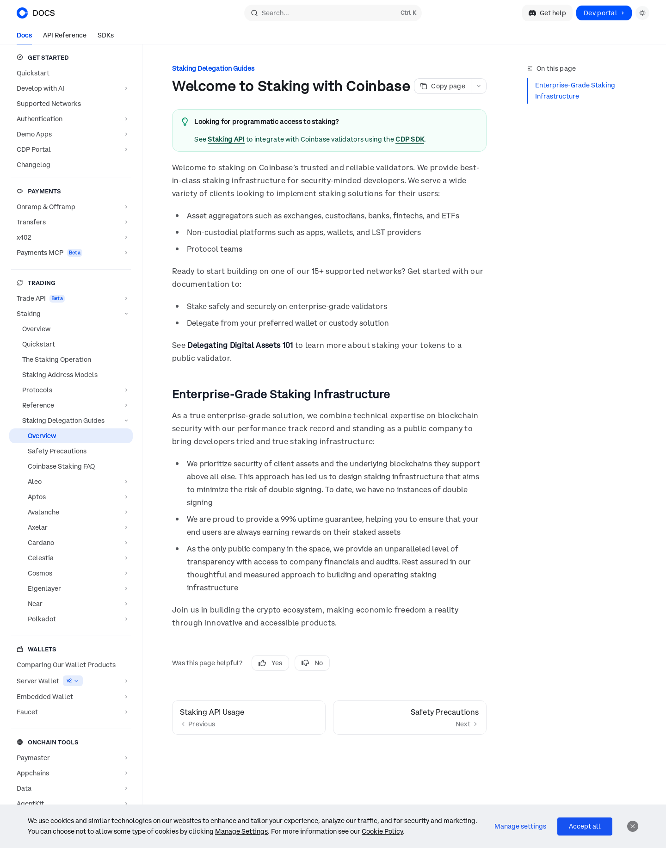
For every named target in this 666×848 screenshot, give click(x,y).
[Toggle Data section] (71, 788)
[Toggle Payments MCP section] (71, 252)
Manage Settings (241, 831)
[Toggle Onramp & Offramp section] (71, 206)
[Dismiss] (632, 826)
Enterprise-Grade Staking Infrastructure (575, 90)
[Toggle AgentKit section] (71, 803)
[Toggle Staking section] (71, 313)
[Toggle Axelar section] (71, 527)
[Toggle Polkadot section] (71, 619)
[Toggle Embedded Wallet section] (71, 696)
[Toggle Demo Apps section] (71, 134)
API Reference (64, 37)
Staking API (226, 139)
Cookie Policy (382, 831)
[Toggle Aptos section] (71, 496)
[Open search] (333, 13)
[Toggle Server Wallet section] (71, 681)
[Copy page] (442, 86)
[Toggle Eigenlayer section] (71, 588)
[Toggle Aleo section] (71, 481)
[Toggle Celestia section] (71, 558)
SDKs (106, 37)
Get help (547, 13)
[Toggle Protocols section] (71, 390)
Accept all (585, 826)
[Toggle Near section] (71, 603)
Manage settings (520, 826)
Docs (24, 37)
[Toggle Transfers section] (71, 222)
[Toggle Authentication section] (71, 118)
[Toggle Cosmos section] (71, 573)
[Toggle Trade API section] (71, 298)
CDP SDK (409, 139)
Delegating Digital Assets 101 (240, 345)
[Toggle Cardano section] (71, 542)
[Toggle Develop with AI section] (71, 88)
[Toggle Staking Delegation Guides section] (71, 420)
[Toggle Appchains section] (71, 773)
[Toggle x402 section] (71, 237)
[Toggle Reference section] (71, 405)
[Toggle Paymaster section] (71, 757)
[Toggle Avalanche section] (71, 512)
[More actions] (479, 86)
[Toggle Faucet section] (71, 712)
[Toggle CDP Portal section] (71, 149)
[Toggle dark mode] (642, 13)
